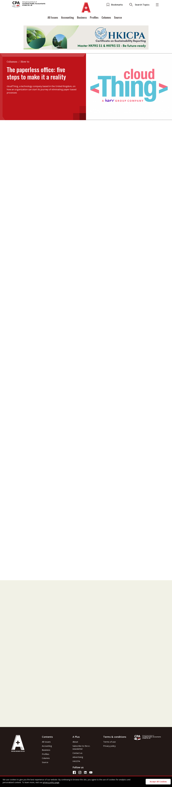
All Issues (53, 20)
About (75, 741)
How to (25, 61)
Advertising (78, 757)
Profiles (94, 20)
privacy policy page (51, 782)
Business (82, 20)
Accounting (67, 20)
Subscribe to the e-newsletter (81, 747)
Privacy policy (109, 746)
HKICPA (76, 761)
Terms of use (109, 741)
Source (118, 20)
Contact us (77, 753)
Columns (106, 20)
